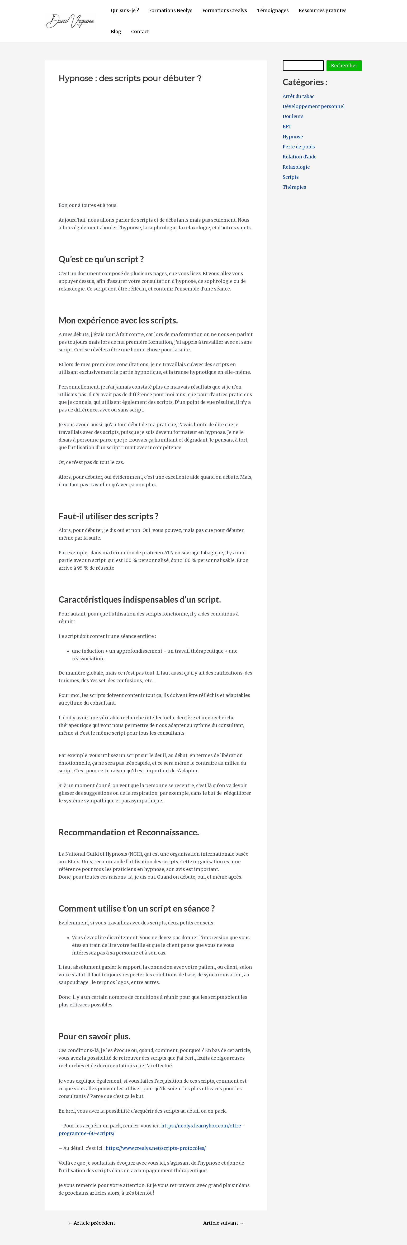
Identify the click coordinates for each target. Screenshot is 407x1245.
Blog (115, 32)
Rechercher (344, 66)
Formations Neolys (169, 10)
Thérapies (294, 187)
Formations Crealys (222, 10)
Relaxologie (296, 167)
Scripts (291, 177)
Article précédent (91, 1223)
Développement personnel (314, 106)
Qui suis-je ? (124, 10)
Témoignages (269, 10)
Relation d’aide (299, 157)
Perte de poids (299, 147)
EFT (287, 127)
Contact (138, 32)
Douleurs (293, 116)
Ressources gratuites (318, 10)
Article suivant (223, 1223)
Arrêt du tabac (298, 96)
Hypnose (293, 137)
